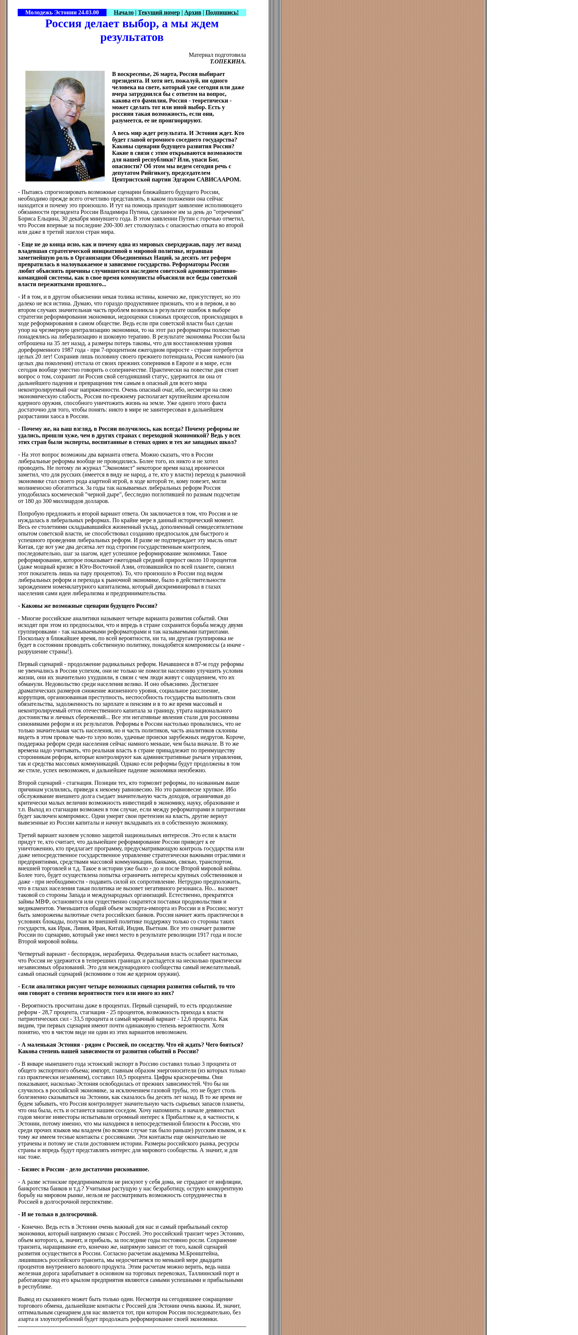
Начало (124, 12)
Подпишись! (222, 12)
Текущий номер (159, 12)
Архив (192, 12)
